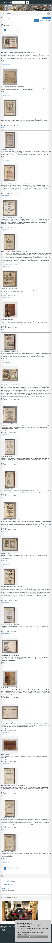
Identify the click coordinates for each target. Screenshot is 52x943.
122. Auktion (3, 928)
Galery (42, 20)
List (36, 20)
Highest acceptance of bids (6, 926)
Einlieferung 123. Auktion (7, 889)
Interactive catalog (6, 932)
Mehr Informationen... (5, 64)
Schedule (4, 929)
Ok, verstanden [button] (33, 936)
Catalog (3, 930)
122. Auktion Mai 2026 (7, 884)
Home (4, 13)
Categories (47, 18)
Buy (14, 925)
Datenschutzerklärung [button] (23, 934)
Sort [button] (48, 20)
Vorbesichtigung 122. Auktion (8, 880)
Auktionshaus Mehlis (6, 2)
